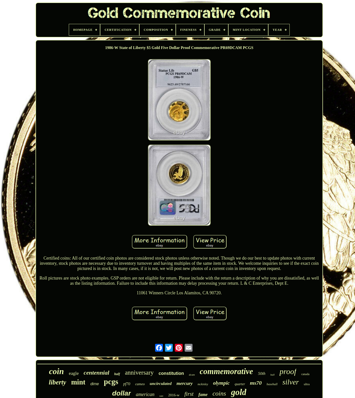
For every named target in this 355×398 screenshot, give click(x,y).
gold (238, 392)
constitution (171, 373)
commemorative (226, 371)
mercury (185, 383)
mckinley (203, 384)
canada (305, 374)
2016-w (173, 395)
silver (291, 382)
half (117, 374)
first (189, 394)
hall (272, 374)
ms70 (256, 383)
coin (56, 371)
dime (94, 384)
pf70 (126, 384)
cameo (140, 384)
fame (203, 394)
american (145, 394)
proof (288, 371)
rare (161, 396)
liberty (57, 382)
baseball (272, 384)
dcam (192, 374)
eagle (74, 373)
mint (78, 382)
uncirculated (161, 383)
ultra (307, 384)
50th (261, 373)
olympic (221, 383)
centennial (96, 372)
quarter (240, 384)
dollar (121, 393)
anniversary (139, 372)
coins (219, 393)
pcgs (111, 381)
